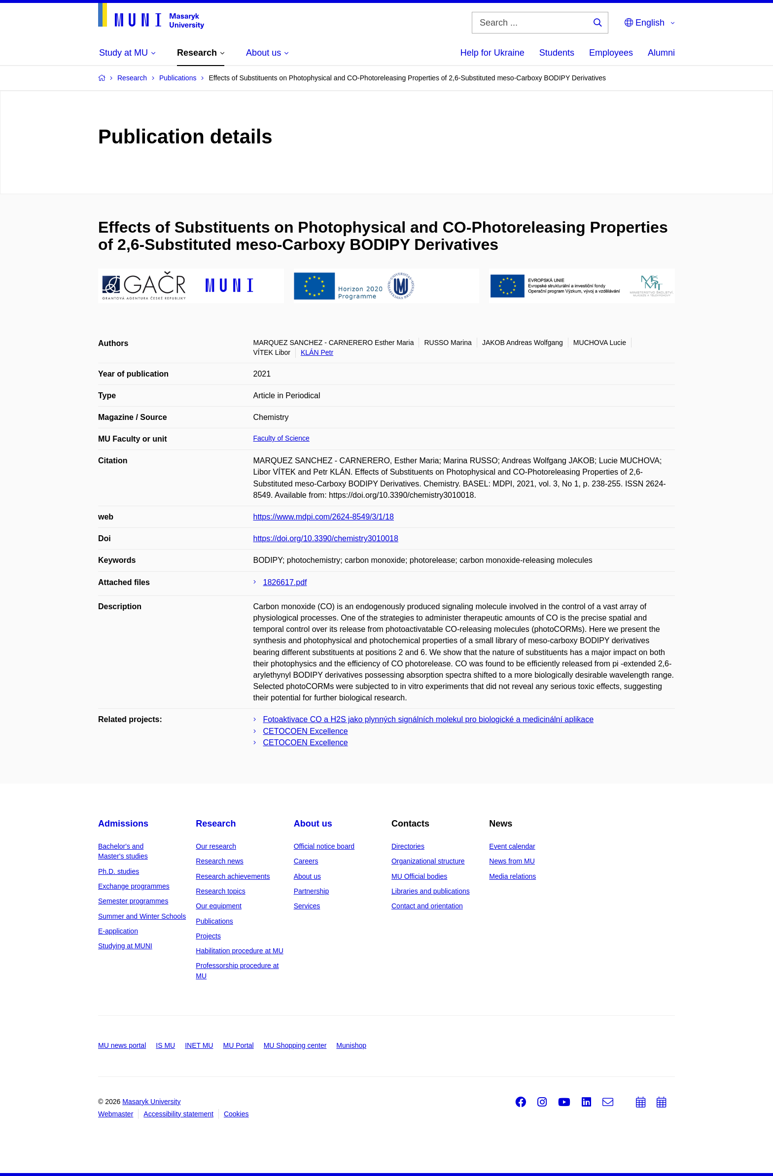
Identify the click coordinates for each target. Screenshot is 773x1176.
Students (556, 53)
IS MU (165, 1045)
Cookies (236, 1114)
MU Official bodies (419, 876)
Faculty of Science (281, 438)
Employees (611, 53)
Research (216, 824)
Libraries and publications (430, 891)
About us (313, 824)
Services (307, 906)
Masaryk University (151, 1102)
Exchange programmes (134, 886)
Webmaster (115, 1114)
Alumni (661, 53)
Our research (216, 846)
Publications (214, 921)
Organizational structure (428, 861)
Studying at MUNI (125, 946)
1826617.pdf (285, 582)
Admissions (123, 824)
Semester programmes (133, 901)
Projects (208, 936)
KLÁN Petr (317, 352)
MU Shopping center (295, 1045)
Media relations (512, 876)
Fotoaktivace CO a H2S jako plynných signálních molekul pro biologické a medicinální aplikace (428, 719)
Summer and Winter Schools (142, 916)
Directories (407, 846)
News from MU (512, 861)
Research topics (220, 891)
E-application (118, 931)
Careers (306, 861)
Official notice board (324, 846)
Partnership (311, 891)
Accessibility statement (178, 1114)
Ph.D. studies (118, 871)
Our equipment (219, 906)
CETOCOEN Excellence (305, 731)
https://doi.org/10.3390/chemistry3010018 (325, 538)
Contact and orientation (427, 906)
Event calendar (512, 846)
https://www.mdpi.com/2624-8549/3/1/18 (323, 517)
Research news (220, 861)
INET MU (199, 1045)
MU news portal (122, 1045)
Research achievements (233, 876)
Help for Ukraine (492, 53)
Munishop (351, 1045)
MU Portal (238, 1045)
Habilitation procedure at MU (239, 951)
